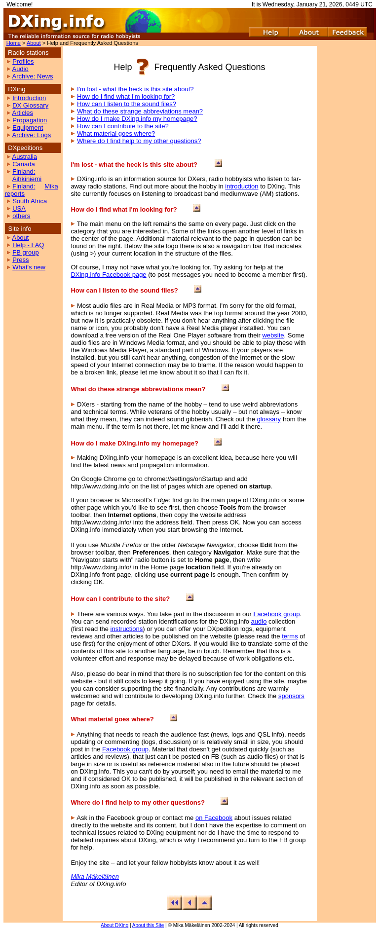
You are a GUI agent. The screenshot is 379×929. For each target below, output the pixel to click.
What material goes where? (116, 133)
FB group (25, 252)
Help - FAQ (28, 245)
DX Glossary (30, 105)
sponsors (291, 696)
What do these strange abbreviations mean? (140, 111)
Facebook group (276, 614)
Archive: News (32, 76)
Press (20, 259)
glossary (269, 419)
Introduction (29, 98)
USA (19, 208)
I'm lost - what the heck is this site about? (135, 89)
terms (290, 636)
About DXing (114, 925)
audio (259, 621)
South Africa (29, 201)
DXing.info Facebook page (108, 274)
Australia (24, 156)
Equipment (27, 127)
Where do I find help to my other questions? (139, 141)
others (21, 216)
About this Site (148, 925)
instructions (127, 628)
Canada (23, 164)
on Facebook (213, 817)
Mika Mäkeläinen (95, 876)
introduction (241, 186)
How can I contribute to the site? (123, 126)
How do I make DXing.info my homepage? (137, 118)
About (34, 43)
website (273, 335)
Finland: (23, 171)
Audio (20, 69)
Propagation (29, 120)
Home (13, 43)
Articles (22, 112)
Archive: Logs (31, 135)
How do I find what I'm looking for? (126, 96)
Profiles (23, 61)
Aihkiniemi (26, 179)
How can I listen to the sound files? (126, 104)
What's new (28, 267)
